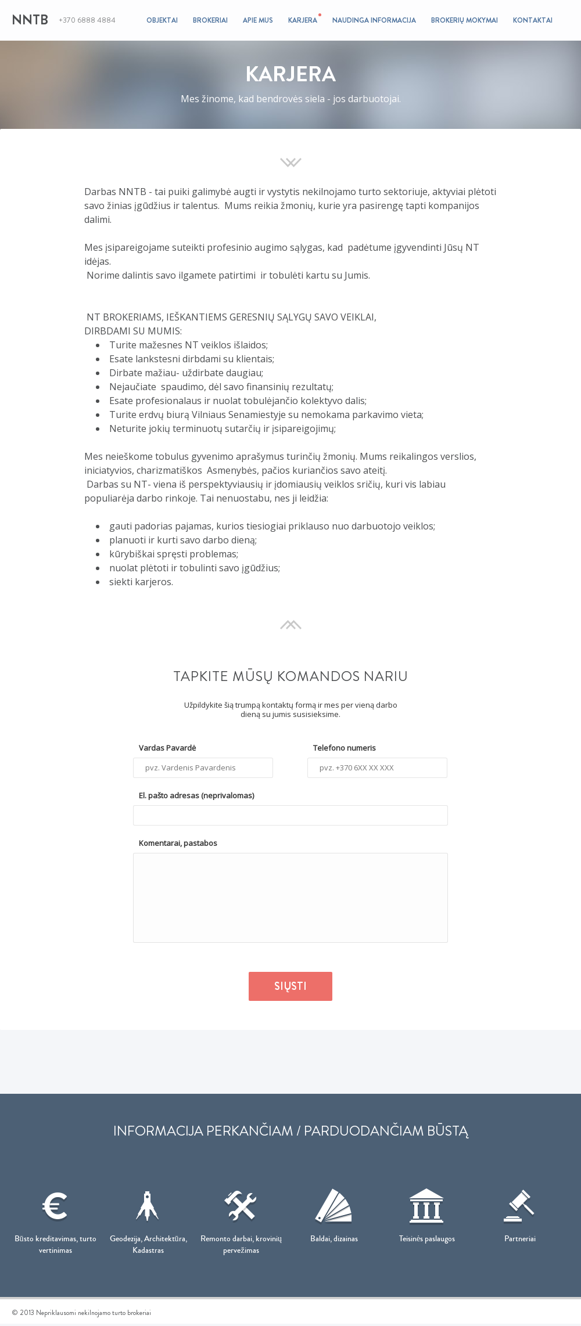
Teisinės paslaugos (427, 1212)
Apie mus (258, 20)
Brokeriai (210, 20)
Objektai (162, 20)
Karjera (302, 19)
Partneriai (520, 1212)
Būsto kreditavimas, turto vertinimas (55, 1218)
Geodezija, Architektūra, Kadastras (148, 1218)
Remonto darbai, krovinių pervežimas (241, 1218)
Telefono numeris (344, 748)
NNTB (30, 20)
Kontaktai (533, 20)
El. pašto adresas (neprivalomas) (196, 795)
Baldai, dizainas (334, 1212)
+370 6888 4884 (87, 20)
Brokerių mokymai (464, 20)
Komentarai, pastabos (178, 843)
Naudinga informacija (374, 20)
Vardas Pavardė (167, 748)
